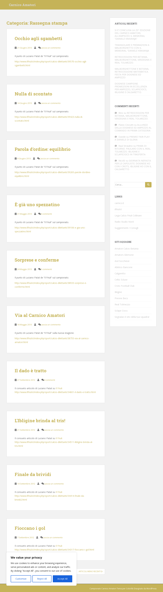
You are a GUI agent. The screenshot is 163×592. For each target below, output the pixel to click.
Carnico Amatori (22, 6)
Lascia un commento (51, 47)
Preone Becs (121, 298)
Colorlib (129, 588)
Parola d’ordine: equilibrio (42, 149)
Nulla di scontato (33, 94)
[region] (41, 569)
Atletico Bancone (123, 267)
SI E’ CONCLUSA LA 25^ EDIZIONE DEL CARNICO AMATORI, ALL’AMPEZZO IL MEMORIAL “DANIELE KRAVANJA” (132, 34)
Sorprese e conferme (37, 260)
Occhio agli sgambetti (38, 38)
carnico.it (119, 203)
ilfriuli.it (118, 209)
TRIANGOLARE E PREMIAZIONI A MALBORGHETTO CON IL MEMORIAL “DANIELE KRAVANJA (132, 47)
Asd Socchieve (122, 261)
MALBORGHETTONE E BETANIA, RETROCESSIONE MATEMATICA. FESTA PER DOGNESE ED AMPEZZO (132, 73)
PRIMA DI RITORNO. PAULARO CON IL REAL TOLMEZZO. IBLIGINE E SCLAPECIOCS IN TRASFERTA (133, 150)
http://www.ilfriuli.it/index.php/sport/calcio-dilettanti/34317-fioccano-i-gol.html (54, 549)
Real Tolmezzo (122, 304)
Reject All (42, 578)
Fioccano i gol (30, 528)
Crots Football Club (124, 285)
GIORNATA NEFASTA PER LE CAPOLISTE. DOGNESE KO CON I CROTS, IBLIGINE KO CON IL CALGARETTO (133, 165)
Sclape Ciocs (121, 310)
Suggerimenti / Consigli (126, 227)
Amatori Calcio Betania (126, 248)
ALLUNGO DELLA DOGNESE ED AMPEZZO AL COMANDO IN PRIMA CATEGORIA (133, 127)
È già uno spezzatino (37, 204)
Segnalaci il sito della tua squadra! (132, 316)
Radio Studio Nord (124, 221)
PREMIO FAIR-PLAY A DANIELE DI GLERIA (132, 138)
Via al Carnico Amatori (40, 315)
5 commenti (46, 269)
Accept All (62, 578)
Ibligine (118, 292)
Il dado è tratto (30, 371)
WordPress (151, 588)
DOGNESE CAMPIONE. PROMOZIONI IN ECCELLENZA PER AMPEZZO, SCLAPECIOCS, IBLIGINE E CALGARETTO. (131, 88)
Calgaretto (120, 273)
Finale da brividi (33, 474)
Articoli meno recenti (91, 571)
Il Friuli (59, 388)
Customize (20, 578)
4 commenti (46, 213)
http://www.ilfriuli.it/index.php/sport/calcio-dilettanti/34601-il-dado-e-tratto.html (55, 392)
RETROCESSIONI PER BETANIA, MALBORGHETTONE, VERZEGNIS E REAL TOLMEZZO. (133, 59)
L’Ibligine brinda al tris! (40, 421)
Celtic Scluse (121, 279)
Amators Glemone (124, 254)
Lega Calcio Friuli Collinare (128, 215)
